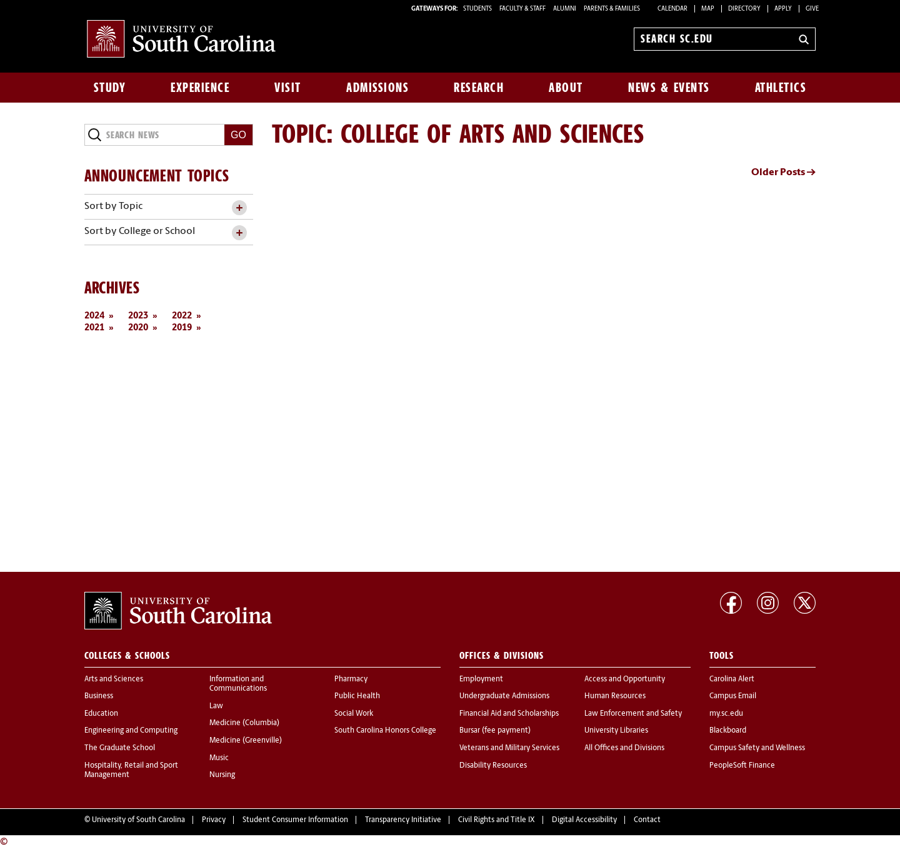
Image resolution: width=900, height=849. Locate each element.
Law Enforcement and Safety (633, 714)
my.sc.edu (726, 714)
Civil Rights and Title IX (496, 820)
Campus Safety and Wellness (757, 748)
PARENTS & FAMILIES (612, 9)
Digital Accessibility (584, 820)
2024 (94, 316)
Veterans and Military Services (509, 748)
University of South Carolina (138, 820)
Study (110, 87)
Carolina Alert (731, 679)
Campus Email (732, 696)
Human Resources (615, 696)
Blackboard (727, 731)
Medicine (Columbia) (244, 723)
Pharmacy (351, 679)
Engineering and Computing (131, 731)
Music (219, 758)
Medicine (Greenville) (245, 741)
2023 (138, 316)
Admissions (377, 87)
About (566, 87)
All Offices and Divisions (624, 748)
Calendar (673, 9)
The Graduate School (119, 748)
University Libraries (616, 731)
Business (98, 696)
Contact (647, 820)
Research (479, 87)
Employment (481, 679)
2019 (182, 328)
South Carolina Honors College (385, 731)
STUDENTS (478, 9)
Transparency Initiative (403, 820)
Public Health (357, 696)
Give (812, 9)
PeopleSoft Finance (742, 766)
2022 (182, 316)
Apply (783, 9)
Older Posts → (783, 173)
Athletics (781, 87)
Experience (200, 87)
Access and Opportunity (624, 679)
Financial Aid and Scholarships (509, 714)
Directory (744, 9)
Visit (287, 87)
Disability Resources (493, 766)
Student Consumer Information (295, 820)
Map (707, 9)
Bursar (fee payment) (495, 731)
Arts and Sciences (113, 679)
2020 (138, 328)
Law (216, 706)
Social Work (353, 714)
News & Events (669, 87)
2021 (94, 328)
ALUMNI (564, 9)
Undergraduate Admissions (504, 696)
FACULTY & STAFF (522, 9)
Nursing (222, 775)
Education (101, 714)
